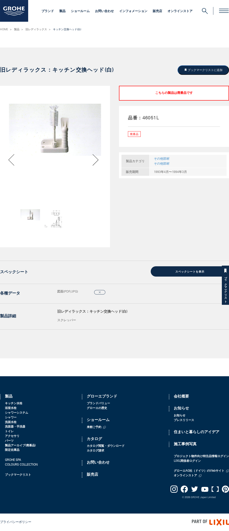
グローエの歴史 (97, 408)
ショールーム (80, 11)
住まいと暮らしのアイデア (196, 432)
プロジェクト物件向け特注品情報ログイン (201, 456)
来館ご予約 (94, 427)
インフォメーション (133, 11)
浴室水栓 (11, 408)
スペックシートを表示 (189, 272)
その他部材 (162, 159)
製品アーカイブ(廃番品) (20, 445)
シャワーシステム (16, 413)
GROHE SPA (13, 460)
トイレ (9, 431)
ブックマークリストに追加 (205, 70)
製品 (62, 11)
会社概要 (181, 397)
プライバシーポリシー (15, 522)
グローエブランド (102, 397)
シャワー (11, 417)
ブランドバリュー (98, 403)
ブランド (47, 11)
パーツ (9, 441)
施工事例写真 (185, 444)
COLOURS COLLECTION (21, 465)
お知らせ (181, 409)
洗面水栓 (11, 422)
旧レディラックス (36, 29)
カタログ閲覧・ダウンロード (106, 446)
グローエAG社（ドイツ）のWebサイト (199, 471)
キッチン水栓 (13, 403)
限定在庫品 (12, 450)
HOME (4, 29)
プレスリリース (184, 420)
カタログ (94, 439)
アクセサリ (12, 436)
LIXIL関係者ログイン (187, 461)
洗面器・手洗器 (15, 427)
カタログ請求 (95, 450)
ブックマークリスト (225, 288)
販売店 (157, 11)
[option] (55, 130)
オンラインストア (180, 11)
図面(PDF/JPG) (67, 291)
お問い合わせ (104, 11)
